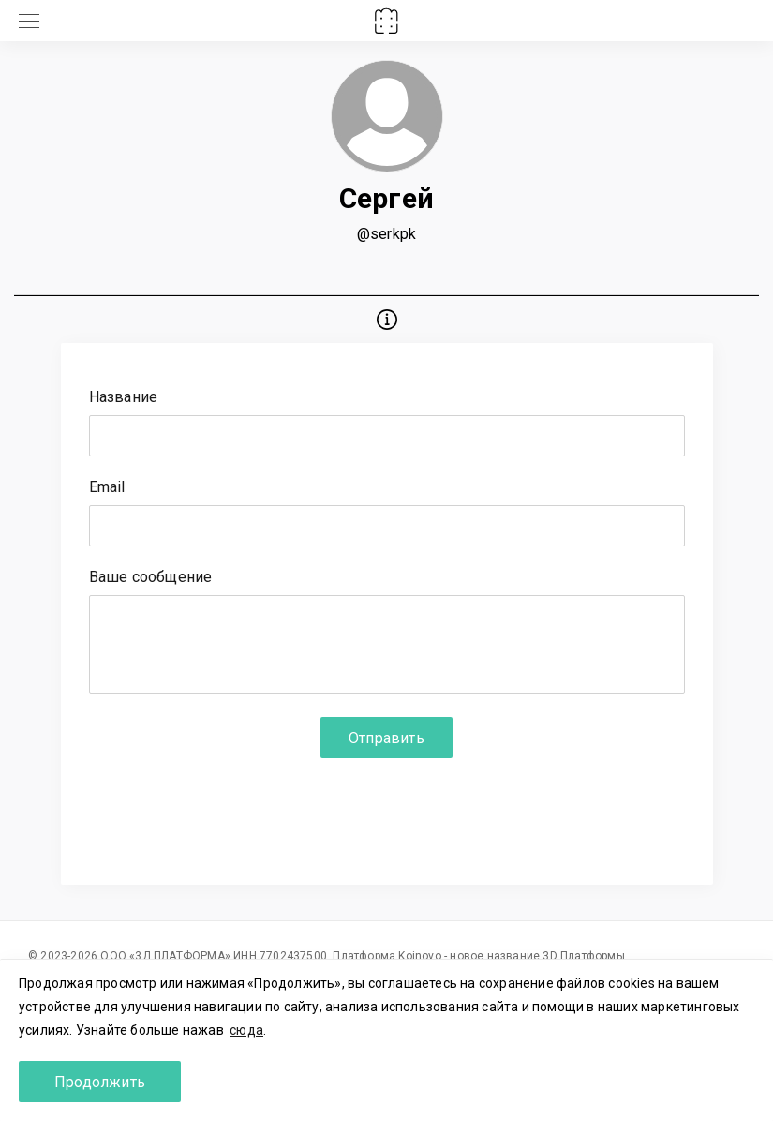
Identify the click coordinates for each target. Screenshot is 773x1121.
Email (107, 488)
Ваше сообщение (151, 578)
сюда (246, 1030)
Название (123, 398)
